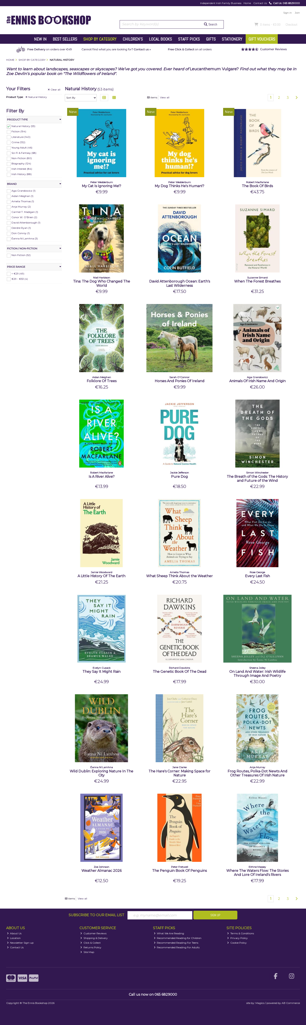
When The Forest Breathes (257, 281)
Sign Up (215, 915)
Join (297, 12)
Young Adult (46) (21, 147)
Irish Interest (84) (21, 168)
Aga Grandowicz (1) (23, 190)
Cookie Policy (237, 942)
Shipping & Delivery (94, 938)
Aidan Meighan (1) (22, 196)
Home (247, 3)
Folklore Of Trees (101, 381)
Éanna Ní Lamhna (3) (24, 238)
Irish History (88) (21, 174)
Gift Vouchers (261, 39)
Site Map (87, 952)
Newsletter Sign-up (20, 942)
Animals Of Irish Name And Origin (257, 381)
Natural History (36, 97)
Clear (54, 89)
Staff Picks (189, 39)
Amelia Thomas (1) (22, 201)
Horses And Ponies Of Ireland (179, 381)
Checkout (292, 24)
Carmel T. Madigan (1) (24, 211)
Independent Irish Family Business (220, 3)
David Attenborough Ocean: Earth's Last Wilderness (179, 283)
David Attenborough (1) (25, 222)
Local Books (160, 39)
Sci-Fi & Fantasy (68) (23, 152)
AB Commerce (291, 1003)
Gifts (211, 39)
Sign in (287, 12)
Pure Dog (179, 477)
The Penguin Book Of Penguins (179, 871)
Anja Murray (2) (21, 206)
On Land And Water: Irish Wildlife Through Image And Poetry (257, 674)
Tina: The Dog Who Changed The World (101, 283)
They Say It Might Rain (101, 672)
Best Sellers (65, 39)
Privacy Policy (237, 938)
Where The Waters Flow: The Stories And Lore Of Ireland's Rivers (257, 873)
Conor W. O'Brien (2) (24, 217)
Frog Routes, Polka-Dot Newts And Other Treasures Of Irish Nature (257, 773)
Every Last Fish (257, 576)
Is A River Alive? (102, 477)
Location (14, 938)
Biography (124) (21, 163)
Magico (259, 1003)
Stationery (232, 39)
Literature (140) (20, 136)
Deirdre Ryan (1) (21, 227)
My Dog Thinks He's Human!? (179, 186)
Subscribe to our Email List (96, 915)
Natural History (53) (23, 126)
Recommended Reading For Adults (177, 947)
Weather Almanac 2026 (101, 871)
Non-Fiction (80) (21, 158)
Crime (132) (18, 142)
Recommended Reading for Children (178, 938)
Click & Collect (90, 942)
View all (164, 97)
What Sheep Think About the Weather (179, 576)
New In (40, 39)
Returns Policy (90, 947)
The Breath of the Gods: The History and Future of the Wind (257, 479)
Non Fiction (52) (21, 255)
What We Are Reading (169, 933)
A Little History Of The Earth (101, 576)
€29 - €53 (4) (19, 278)
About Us (14, 933)
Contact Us (260, 3)
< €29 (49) (17, 273)
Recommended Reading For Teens (176, 942)
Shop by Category (99, 39)
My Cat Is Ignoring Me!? (101, 186)
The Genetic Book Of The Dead (179, 672)
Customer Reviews (93, 933)
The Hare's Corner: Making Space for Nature (179, 773)
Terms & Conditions (240, 933)
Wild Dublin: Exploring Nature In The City (101, 773)
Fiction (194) (18, 131)
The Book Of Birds (257, 186)
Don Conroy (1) (20, 233)
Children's (133, 39)
